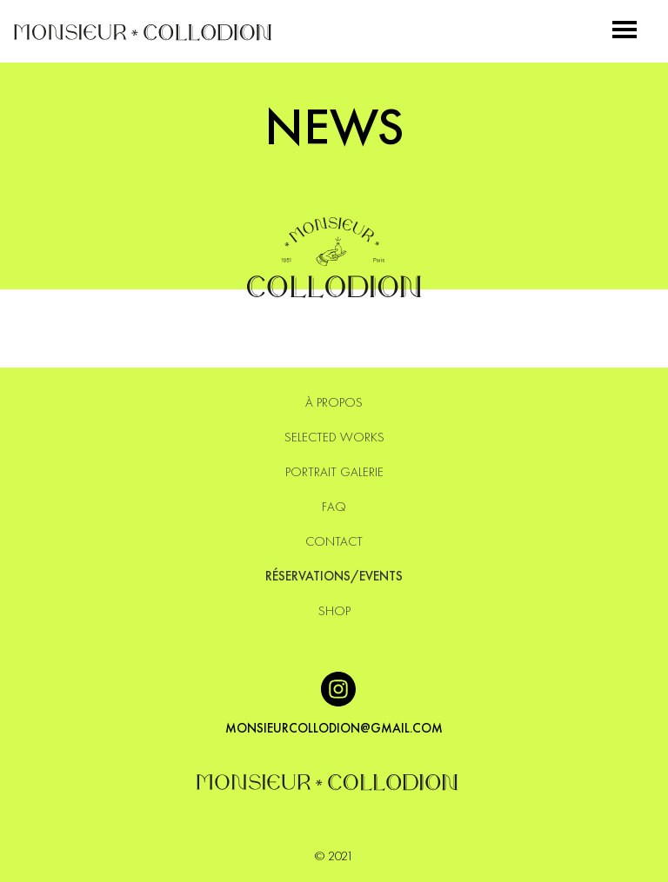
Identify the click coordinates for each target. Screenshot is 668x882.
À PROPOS (334, 402)
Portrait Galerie (334, 472)
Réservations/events (334, 576)
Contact (334, 541)
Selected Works (334, 437)
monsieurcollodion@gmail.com (334, 728)
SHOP (334, 611)
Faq (334, 506)
